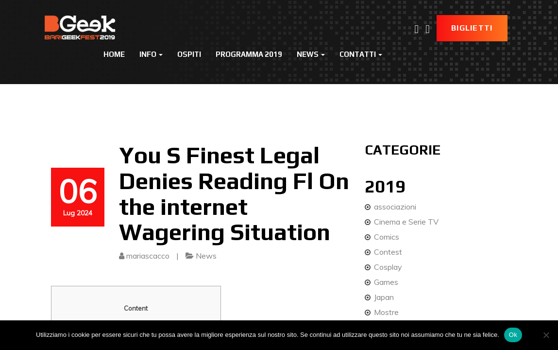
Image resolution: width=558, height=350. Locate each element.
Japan (384, 297)
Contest (388, 252)
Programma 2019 (249, 54)
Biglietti (472, 28)
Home (114, 54)
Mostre (386, 312)
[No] (546, 335)
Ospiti (189, 54)
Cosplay (388, 267)
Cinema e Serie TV (406, 222)
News (311, 54)
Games (386, 282)
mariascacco (147, 256)
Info (151, 54)
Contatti (360, 54)
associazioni (395, 206)
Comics (386, 237)
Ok (513, 334)
